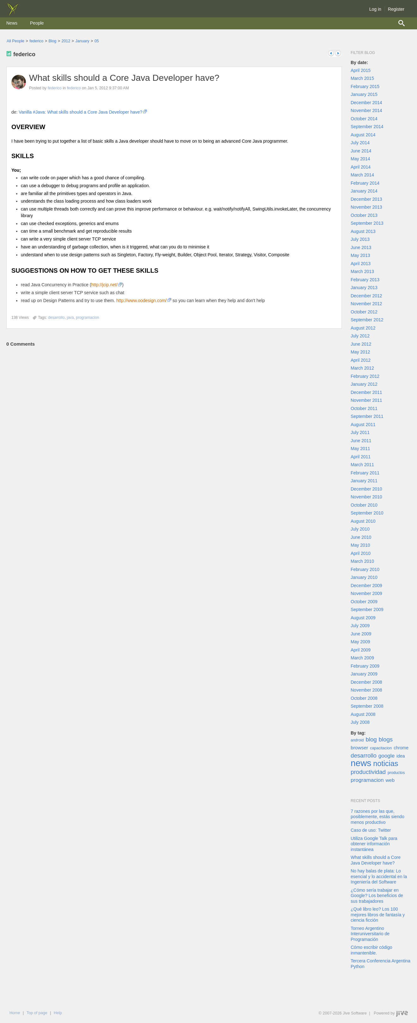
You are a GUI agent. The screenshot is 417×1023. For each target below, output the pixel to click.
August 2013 (363, 231)
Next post (338, 54)
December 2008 (366, 682)
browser (359, 747)
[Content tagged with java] (70, 317)
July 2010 (360, 529)
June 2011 (361, 440)
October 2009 (364, 601)
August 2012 (363, 327)
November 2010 (366, 496)
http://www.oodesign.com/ (141, 300)
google (386, 756)
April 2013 (361, 263)
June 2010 (361, 537)
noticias (385, 763)
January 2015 (364, 94)
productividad (368, 772)
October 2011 (364, 408)
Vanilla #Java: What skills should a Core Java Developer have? (80, 112)
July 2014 (360, 142)
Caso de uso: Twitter (371, 830)
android (357, 740)
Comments (20, 344)
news (361, 763)
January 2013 (364, 287)
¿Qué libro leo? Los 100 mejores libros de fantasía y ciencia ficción (378, 915)
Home (14, 1013)
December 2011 (366, 392)
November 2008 (366, 690)
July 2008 (360, 722)
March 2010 (362, 561)
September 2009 (367, 609)
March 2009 (362, 657)
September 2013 (367, 223)
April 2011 (361, 456)
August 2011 (363, 424)
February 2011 (365, 472)
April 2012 (361, 360)
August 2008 (363, 714)
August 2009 (363, 617)
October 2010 (364, 505)
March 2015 (362, 78)
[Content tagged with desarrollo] (56, 317)
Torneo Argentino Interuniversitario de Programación (370, 934)
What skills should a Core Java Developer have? (124, 78)
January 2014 (364, 190)
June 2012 (361, 344)
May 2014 (360, 158)
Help (58, 1013)
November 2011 (366, 400)
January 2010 (364, 577)
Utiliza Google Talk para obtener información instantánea (374, 844)
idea (400, 755)
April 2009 (361, 649)
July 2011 (360, 432)
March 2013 (362, 271)
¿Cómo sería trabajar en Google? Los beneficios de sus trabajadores (377, 896)
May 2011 (360, 448)
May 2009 (360, 641)
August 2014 (363, 134)
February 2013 (365, 279)
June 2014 (361, 150)
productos (396, 772)
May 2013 (360, 255)
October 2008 (364, 698)
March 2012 (362, 368)
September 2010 (367, 512)
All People (15, 41)
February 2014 (365, 183)
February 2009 (365, 666)
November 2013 (366, 207)
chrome (401, 747)
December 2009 (366, 585)
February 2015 (365, 86)
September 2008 (367, 706)
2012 (66, 41)
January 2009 (364, 673)
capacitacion (381, 748)
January (82, 41)
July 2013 (360, 239)
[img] (12, 14)
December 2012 (366, 295)
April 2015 (361, 70)
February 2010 (365, 569)
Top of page (37, 1013)
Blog (53, 41)
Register (396, 9)
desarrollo (364, 755)
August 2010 (363, 521)
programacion (367, 780)
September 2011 (367, 416)
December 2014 (366, 102)
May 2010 (360, 545)
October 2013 (364, 215)
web (390, 780)
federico (36, 41)
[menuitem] (12, 23)
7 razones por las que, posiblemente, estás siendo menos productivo (377, 817)
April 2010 (361, 553)
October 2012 (364, 311)
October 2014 (364, 118)
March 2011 (362, 464)
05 (96, 41)
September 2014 (367, 126)
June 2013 (361, 247)
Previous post (331, 54)
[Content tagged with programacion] (87, 317)
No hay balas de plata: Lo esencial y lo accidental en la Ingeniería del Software (379, 876)
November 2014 (366, 110)
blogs (386, 739)
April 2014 (361, 167)
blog (371, 739)
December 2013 (366, 199)
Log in (375, 9)
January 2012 (364, 384)
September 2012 (367, 319)
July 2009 (360, 625)
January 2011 (364, 480)
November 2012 (366, 303)
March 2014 (362, 174)
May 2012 (360, 351)
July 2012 (360, 335)
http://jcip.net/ (104, 284)
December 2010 (366, 488)
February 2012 (365, 376)
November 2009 (366, 593)
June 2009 (361, 633)
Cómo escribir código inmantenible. (371, 950)
